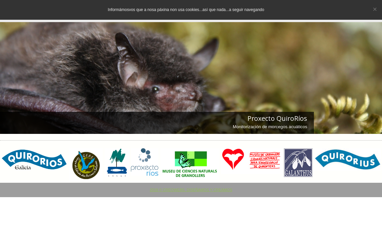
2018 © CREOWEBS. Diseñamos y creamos (191, 190)
